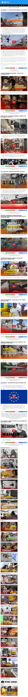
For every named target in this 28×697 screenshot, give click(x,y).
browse (8, 678)
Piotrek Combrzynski (11, 415)
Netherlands (16, 413)
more (9, 447)
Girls (21, 112)
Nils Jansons (8, 444)
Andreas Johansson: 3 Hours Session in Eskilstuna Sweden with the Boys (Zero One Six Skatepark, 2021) (13, 216)
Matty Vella (18, 414)
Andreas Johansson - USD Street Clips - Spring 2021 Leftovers (13, 300)
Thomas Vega (20, 136)
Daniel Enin (4, 409)
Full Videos (16, 5)
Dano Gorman (6, 416)
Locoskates (4, 92)
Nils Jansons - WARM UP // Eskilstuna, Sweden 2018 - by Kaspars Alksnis (14, 421)
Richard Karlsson (7, 136)
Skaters (4, 5)
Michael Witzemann (24, 414)
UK (25, 413)
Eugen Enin (9, 414)
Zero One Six (14, 112)
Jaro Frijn (17, 415)
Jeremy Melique (16, 416)
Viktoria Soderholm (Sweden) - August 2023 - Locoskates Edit (12, 74)
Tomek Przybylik (4, 415)
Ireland (23, 413)
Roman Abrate (21, 415)
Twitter (26, 110)
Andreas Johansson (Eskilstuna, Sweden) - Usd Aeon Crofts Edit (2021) (16, 334)
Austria (9, 413)
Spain (5, 414)
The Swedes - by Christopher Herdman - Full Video (14, 10)
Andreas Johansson (19, 235)
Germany (5, 413)
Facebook (21, 110)
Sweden (7, 29)
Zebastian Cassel (12, 155)
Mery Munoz (11, 417)
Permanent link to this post (14, 70)
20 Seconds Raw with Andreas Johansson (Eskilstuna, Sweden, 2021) (12, 259)
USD (19, 385)
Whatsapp (8, 110)
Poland (12, 413)
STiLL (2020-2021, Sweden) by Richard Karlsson (13, 171)
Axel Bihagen (21, 416)
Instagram (13, 110)
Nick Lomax (20, 417)
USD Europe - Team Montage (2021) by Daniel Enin (13, 382)
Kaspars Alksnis (20, 444)
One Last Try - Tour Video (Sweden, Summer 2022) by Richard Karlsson (13, 116)
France (20, 413)
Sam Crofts (11, 416)
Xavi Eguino (15, 417)
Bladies (18, 112)
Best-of (16, 69)
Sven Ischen (14, 414)
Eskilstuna (13, 254)
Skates (8, 5)
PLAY (10, 28)
